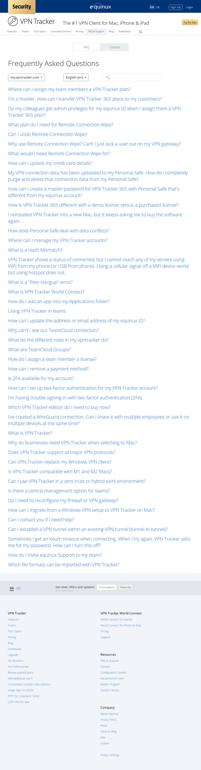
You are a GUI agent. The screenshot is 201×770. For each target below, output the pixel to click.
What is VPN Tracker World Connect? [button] (46, 291)
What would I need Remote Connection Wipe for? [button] (59, 153)
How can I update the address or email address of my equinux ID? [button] (76, 320)
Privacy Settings (110, 755)
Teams (25, 31)
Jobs (103, 737)
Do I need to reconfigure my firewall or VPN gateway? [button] (63, 500)
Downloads (125, 31)
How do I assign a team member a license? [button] (52, 359)
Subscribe (125, 587)
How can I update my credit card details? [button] (50, 163)
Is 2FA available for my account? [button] (41, 378)
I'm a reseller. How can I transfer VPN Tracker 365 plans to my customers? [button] (85, 98)
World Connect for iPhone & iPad (120, 625)
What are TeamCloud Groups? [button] (39, 349)
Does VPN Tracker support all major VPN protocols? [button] (61, 452)
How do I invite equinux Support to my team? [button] (55, 555)
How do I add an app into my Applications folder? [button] (59, 301)
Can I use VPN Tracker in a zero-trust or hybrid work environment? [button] (77, 481)
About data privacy (64, 590)
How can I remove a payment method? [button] (48, 368)
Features (12, 31)
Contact (114, 47)
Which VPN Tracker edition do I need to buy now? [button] (59, 407)
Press (103, 725)
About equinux (109, 714)
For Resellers (16, 661)
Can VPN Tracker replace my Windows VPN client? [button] (59, 461)
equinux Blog (108, 731)
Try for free (190, 22)
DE (158, 7)
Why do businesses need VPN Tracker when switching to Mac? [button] (72, 442)
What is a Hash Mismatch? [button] (35, 250)
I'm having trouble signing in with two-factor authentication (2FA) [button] (75, 397)
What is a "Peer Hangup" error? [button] (40, 282)
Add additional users (20, 678)
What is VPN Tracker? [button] (30, 433)
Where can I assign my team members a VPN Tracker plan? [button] (69, 89)
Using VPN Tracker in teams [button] (37, 311)
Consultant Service (61, 31)
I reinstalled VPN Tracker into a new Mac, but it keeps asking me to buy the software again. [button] (95, 217)
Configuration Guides (113, 672)
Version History (109, 690)
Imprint (104, 743)
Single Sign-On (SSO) (20, 690)
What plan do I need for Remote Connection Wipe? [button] (60, 124)
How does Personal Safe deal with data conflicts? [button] (58, 230)
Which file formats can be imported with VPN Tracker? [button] (64, 564)
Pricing (79, 31)
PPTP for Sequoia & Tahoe (24, 696)
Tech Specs (40, 31)
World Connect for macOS (116, 619)
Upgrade (13, 655)
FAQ (86, 47)
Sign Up (176, 7)
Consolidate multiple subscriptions (29, 684)
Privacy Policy (108, 719)
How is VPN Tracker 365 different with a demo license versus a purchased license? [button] (93, 205)
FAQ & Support (96, 31)
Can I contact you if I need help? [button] (41, 519)
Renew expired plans (20, 672)
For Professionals (18, 666)
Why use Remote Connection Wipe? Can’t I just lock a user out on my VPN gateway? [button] (94, 143)
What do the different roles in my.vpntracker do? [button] (58, 339)
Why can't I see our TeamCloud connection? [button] (53, 330)
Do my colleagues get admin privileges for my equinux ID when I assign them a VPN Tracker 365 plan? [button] (94, 111)
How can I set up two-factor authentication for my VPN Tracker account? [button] (83, 388)
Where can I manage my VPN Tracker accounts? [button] (57, 240)
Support (105, 637)
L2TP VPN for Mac (19, 702)
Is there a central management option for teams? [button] (59, 490)
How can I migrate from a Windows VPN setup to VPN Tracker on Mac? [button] (81, 510)
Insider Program (110, 684)
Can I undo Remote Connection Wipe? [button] (47, 134)
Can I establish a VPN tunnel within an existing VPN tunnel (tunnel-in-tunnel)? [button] (88, 529)
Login (189, 7)
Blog (111, 31)
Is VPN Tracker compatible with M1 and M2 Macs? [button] (60, 471)
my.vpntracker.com (111, 678)
